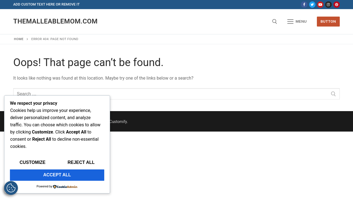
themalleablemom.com (55, 21)
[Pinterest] (336, 4)
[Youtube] (320, 4)
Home (19, 39)
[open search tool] (274, 21)
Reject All (81, 162)
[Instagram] (328, 4)
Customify (118, 121)
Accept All (57, 174)
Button (328, 21)
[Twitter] (312, 4)
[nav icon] (297, 21)
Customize (33, 162)
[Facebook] (304, 4)
